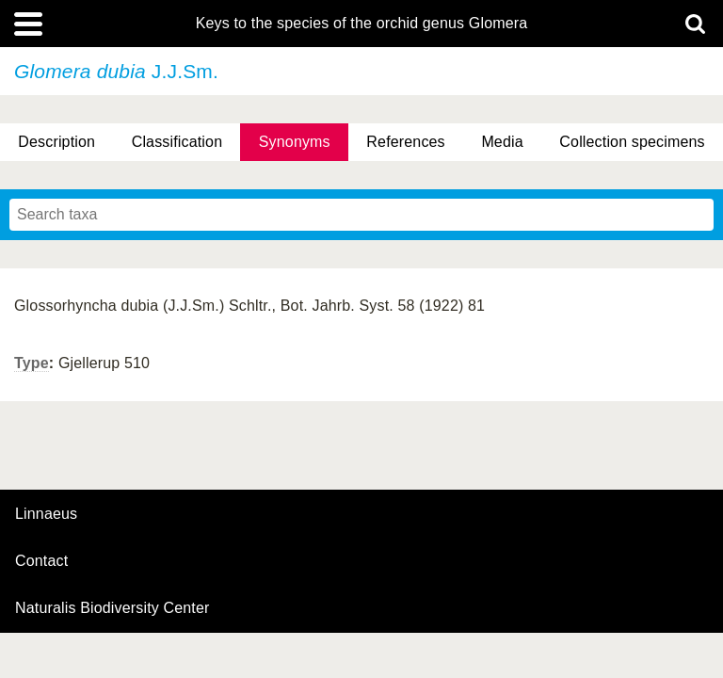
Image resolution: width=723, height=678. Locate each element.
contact (41, 561)
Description (56, 142)
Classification (177, 142)
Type (31, 363)
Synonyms (294, 142)
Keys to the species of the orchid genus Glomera (362, 23)
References (405, 142)
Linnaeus (46, 514)
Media (501, 142)
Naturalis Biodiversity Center (112, 608)
